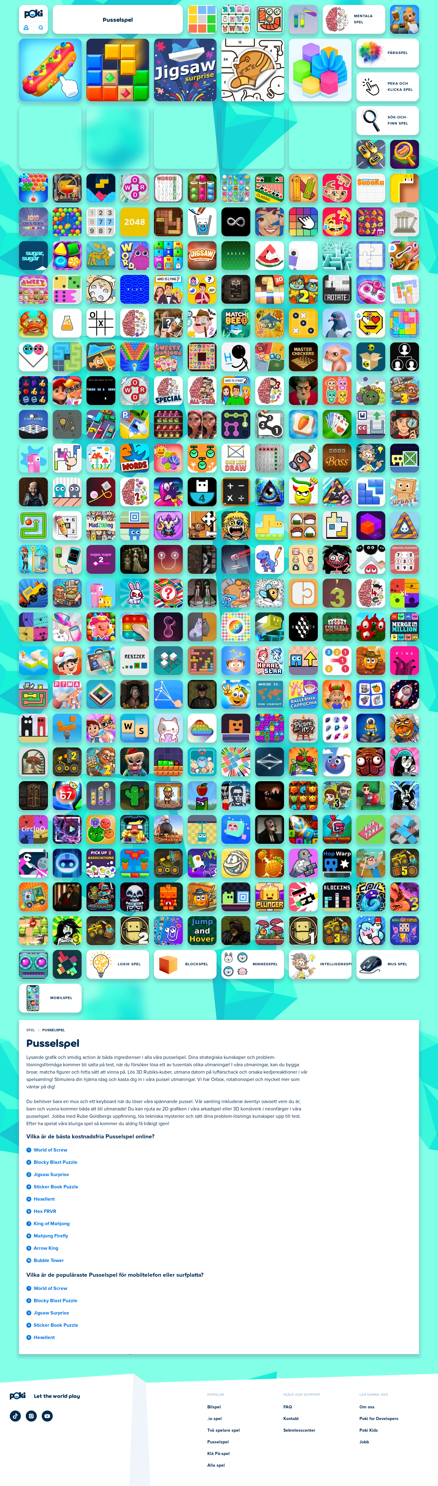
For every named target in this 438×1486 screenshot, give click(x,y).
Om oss (367, 1407)
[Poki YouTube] (47, 1416)
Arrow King (46, 1248)
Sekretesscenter (299, 1430)
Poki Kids (368, 1430)
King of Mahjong (52, 1223)
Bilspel (214, 1407)
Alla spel (216, 1465)
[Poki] (33, 14)
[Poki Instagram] (31, 1416)
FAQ (287, 1407)
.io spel (214, 1419)
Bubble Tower (49, 1260)
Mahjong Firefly (51, 1235)
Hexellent (44, 1199)
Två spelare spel (223, 1430)
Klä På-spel (218, 1454)
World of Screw (50, 1150)
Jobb (364, 1442)
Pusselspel (53, 1030)
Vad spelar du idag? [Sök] (40, 27)
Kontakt (291, 1419)
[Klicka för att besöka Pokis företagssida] (45, 1396)
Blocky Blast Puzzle (55, 1162)
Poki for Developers (378, 1419)
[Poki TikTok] (15, 1416)
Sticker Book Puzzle (56, 1186)
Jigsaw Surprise (51, 1174)
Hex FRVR (45, 1211)
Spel (30, 1030)
